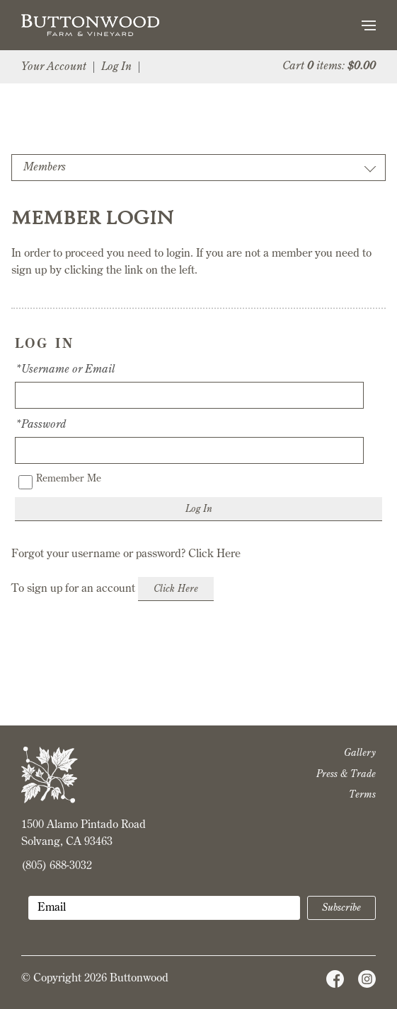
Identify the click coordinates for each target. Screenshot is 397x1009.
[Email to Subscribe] (164, 908)
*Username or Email (65, 369)
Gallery (360, 753)
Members (44, 167)
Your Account (53, 67)
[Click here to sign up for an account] (176, 589)
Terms (362, 795)
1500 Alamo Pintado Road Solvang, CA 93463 (83, 834)
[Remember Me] (25, 482)
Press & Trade (346, 774)
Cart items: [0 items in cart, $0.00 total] (329, 66)
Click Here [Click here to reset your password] (214, 554)
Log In (116, 67)
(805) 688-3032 (56, 866)
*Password (40, 425)
